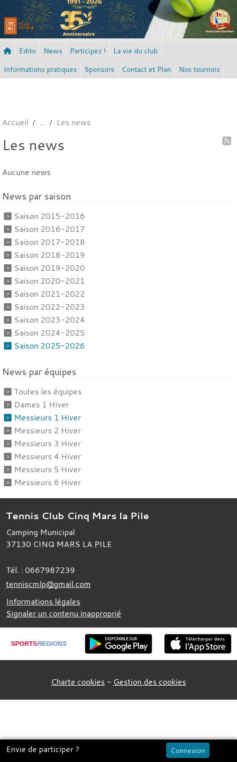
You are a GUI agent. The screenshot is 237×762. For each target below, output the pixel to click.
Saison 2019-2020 (49, 267)
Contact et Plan (146, 69)
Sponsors (99, 69)
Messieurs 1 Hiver (47, 417)
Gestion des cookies (149, 681)
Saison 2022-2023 (49, 306)
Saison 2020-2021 (49, 280)
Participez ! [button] (88, 50)
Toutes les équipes (48, 391)
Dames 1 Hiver (41, 404)
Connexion (188, 750)
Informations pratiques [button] (40, 69)
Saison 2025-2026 (49, 345)
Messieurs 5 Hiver (47, 469)
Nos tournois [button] (199, 69)
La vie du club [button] (135, 50)
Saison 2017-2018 (49, 241)
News (52, 50)
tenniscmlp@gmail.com (48, 583)
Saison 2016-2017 (49, 228)
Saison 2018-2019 (49, 254)
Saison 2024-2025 (49, 332)
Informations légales (43, 601)
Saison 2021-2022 (49, 293)
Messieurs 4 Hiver (47, 456)
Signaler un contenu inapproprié (63, 613)
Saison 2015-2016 (49, 215)
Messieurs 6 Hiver (47, 482)
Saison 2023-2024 (49, 319)
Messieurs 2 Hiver (47, 430)
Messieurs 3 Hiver (47, 443)
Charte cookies (78, 681)
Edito (27, 50)
